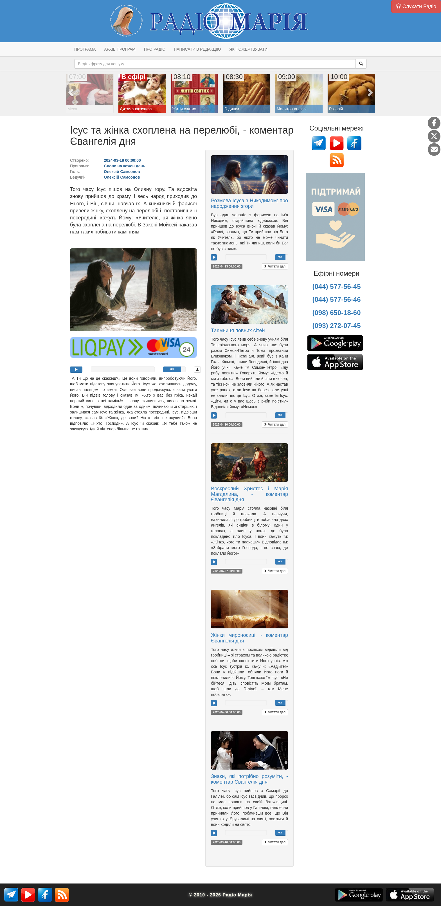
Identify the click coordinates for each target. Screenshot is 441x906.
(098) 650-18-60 (336, 312)
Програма (85, 49)
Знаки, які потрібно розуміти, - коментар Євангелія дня (249, 779)
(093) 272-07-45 (336, 325)
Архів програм (119, 49)
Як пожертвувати (248, 49)
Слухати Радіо (416, 6)
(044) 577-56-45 (336, 286)
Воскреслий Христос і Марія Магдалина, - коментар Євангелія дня (249, 494)
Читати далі (275, 266)
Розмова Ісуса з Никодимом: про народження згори (249, 203)
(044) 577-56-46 (336, 299)
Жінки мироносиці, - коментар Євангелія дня (249, 638)
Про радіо (154, 49)
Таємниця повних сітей (238, 330)
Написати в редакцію (197, 49)
